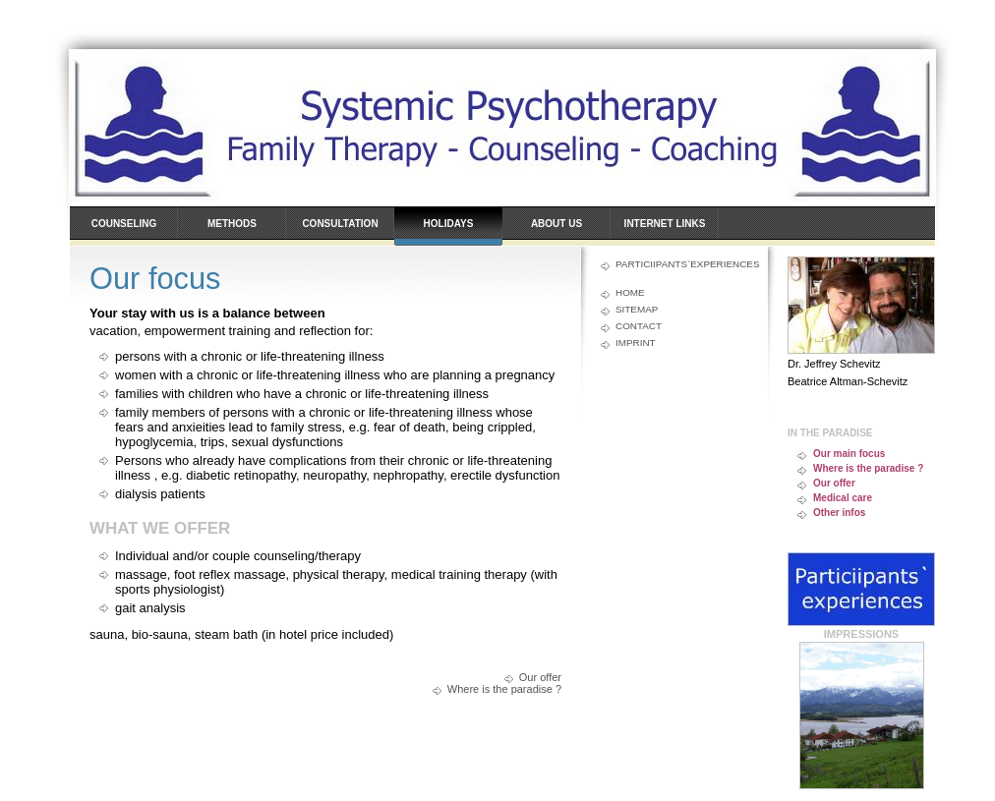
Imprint (635, 342)
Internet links (665, 223)
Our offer (540, 677)
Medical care (842, 497)
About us (556, 223)
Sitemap (636, 309)
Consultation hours (340, 232)
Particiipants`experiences (681, 263)
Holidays (449, 223)
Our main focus (849, 453)
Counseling (124, 223)
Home (630, 292)
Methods (232, 223)
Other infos (839, 512)
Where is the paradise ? (504, 689)
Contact (638, 325)
